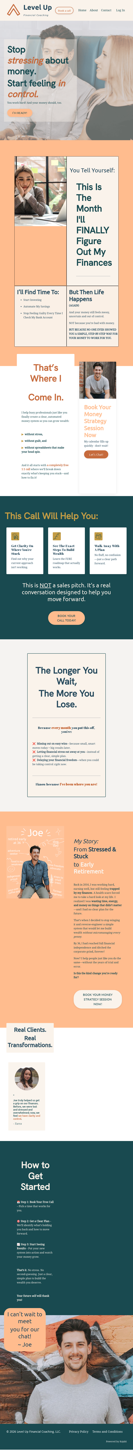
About (94, 10)
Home (82, 10)
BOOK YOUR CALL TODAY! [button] (66, 618)
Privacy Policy (78, 1433)
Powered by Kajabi (116, 1442)
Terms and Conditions (107, 1433)
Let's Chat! (96, 454)
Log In (120, 10)
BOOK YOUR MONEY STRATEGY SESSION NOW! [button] (97, 1000)
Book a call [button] (64, 10)
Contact (106, 10)
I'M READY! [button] (19, 112)
